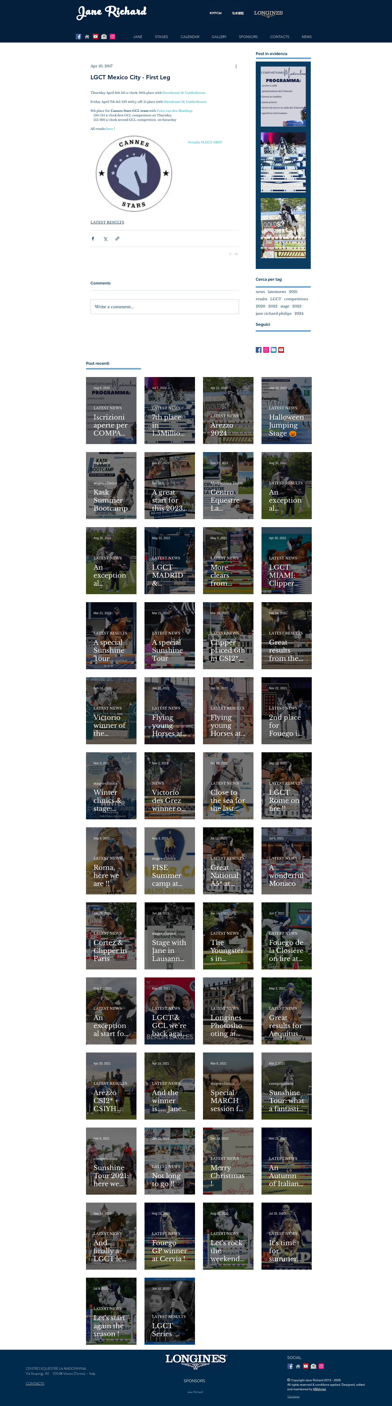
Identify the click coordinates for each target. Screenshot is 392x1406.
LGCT (275, 299)
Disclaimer (294, 1396)
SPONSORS (194, 1380)
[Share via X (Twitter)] (105, 238)
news (260, 292)
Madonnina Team (226, 483)
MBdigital (319, 1389)
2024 (299, 313)
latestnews (277, 292)
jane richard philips (274, 313)
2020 (260, 306)
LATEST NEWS (108, 408)
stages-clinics (105, 483)
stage (284, 306)
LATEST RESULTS (107, 222)
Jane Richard (195, 1392)
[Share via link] (117, 238)
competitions (296, 299)
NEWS (158, 483)
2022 (273, 306)
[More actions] (236, 66)
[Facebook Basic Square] (259, 350)
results (261, 299)
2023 (297, 306)
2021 (293, 292)
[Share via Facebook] (92, 238)
